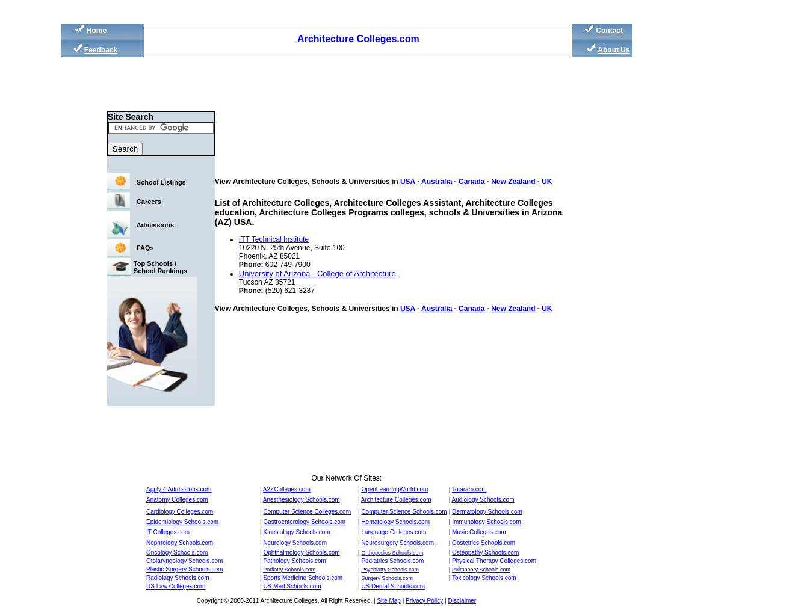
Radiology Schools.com (177, 577)
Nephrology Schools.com (179, 543)
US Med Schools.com (292, 586)
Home (97, 30)
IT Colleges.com (168, 532)
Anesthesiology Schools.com (301, 499)
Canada (471, 181)
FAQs (145, 247)
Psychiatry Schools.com (390, 570)
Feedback (100, 50)
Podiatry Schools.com (289, 570)
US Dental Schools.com (393, 586)
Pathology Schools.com (294, 561)
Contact (609, 30)
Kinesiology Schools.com (297, 532)
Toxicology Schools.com (484, 577)
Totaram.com (469, 489)
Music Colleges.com (479, 532)
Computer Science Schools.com (404, 511)
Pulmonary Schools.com (481, 570)
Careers (149, 201)
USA (407, 181)
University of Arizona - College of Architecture (317, 273)
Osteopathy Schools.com (485, 552)
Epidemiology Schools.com (182, 522)
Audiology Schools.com (483, 499)
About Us (613, 50)
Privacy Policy (424, 600)
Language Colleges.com (393, 532)
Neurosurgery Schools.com (397, 543)
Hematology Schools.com (396, 522)
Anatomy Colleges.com (177, 499)
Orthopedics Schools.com (393, 553)
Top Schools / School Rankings (160, 267)
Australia (436, 181)
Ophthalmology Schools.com (301, 552)
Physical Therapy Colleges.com (494, 561)
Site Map (388, 600)
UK (547, 181)
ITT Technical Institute (274, 239)
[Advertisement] (690, 228)
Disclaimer (462, 600)
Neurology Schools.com (295, 543)
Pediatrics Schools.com (392, 561)
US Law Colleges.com (175, 586)
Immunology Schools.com (486, 522)
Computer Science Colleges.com (307, 511)
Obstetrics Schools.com (483, 543)
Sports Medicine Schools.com (302, 577)
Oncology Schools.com (177, 552)
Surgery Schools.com (387, 578)
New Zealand (513, 181)
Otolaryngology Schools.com (184, 561)
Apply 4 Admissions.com (178, 489)
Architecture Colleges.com (358, 39)
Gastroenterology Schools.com (304, 522)
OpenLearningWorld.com (394, 489)
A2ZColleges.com (287, 489)
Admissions (155, 225)
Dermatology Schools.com (487, 511)
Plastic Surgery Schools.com (184, 569)
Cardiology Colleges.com (179, 511)
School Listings (161, 182)
